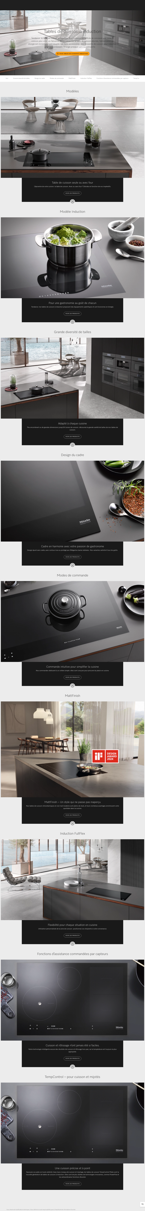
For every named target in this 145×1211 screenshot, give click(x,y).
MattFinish (72, 78)
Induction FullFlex (86, 78)
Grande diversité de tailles (21, 78)
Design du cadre (40, 78)
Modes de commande (57, 78)
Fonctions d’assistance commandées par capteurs (112, 78)
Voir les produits (73, 193)
